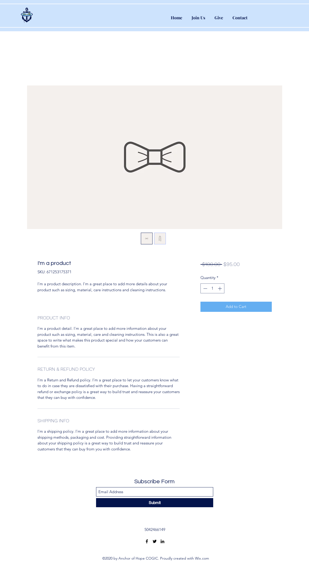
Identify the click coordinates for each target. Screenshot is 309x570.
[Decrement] (204, 288)
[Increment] (220, 288)
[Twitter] (154, 541)
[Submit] (154, 502)
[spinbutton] (212, 288)
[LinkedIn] (162, 541)
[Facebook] (146, 541)
